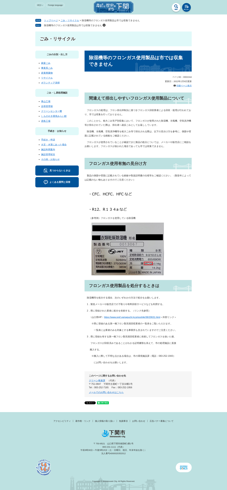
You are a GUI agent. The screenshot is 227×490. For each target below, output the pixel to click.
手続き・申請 (48, 139)
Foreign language (55, 5)
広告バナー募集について (162, 421)
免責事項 (123, 421)
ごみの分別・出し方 (57, 54)
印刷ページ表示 (184, 86)
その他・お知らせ (50, 159)
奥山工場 (45, 101)
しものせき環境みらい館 (54, 116)
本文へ (40, 5)
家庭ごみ (45, 63)
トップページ (51, 20)
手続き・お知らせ (57, 131)
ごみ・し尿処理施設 (57, 92)
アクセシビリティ (62, 421)
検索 (176, 8)
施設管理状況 (48, 154)
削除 (104, 25)
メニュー (186, 8)
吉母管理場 (47, 106)
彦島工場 (45, 121)
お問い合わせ (138, 421)
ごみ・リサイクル (70, 20)
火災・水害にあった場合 (54, 144)
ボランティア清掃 (50, 83)
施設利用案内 (48, 149)
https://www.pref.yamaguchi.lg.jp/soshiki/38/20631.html (132, 317)
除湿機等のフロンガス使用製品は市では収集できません (73, 25)
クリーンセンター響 (51, 111)
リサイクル (47, 78)
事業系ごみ (47, 68)
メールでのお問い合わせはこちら (106, 392)
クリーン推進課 (97, 380)
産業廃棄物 (47, 73)
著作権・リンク (82, 421)
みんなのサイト (165, 8)
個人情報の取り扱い (105, 421)
